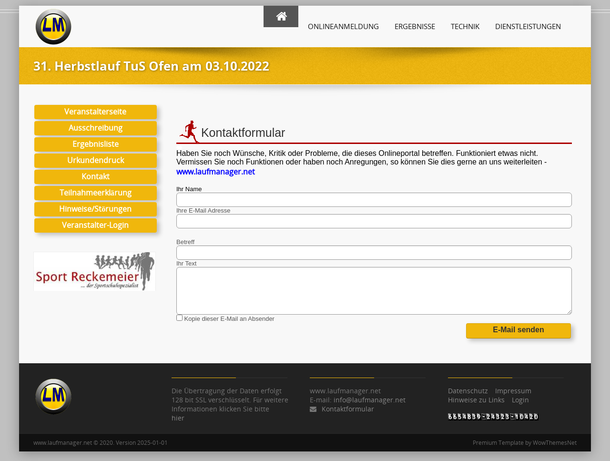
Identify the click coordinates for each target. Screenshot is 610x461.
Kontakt (95, 176)
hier (178, 417)
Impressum (513, 390)
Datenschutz (468, 390)
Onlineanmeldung (343, 26)
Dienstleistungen (528, 26)
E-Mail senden (518, 330)
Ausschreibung (95, 128)
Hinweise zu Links (476, 399)
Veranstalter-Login (95, 225)
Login (520, 399)
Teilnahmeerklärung (96, 192)
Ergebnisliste (95, 144)
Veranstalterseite (95, 111)
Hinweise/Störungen (95, 209)
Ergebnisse (415, 26)
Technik (465, 26)
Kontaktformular (348, 408)
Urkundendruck (95, 160)
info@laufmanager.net (370, 399)
